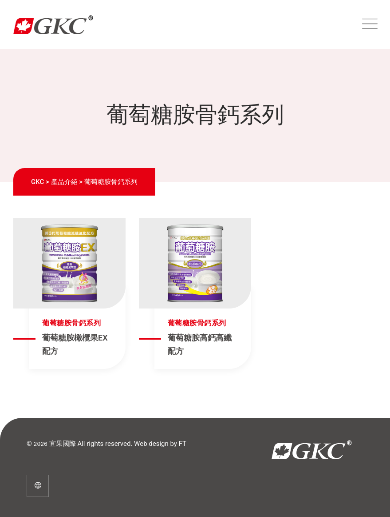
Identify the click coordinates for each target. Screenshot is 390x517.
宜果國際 (62, 444)
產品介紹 (64, 182)
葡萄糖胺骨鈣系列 (71, 323)
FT (182, 444)
